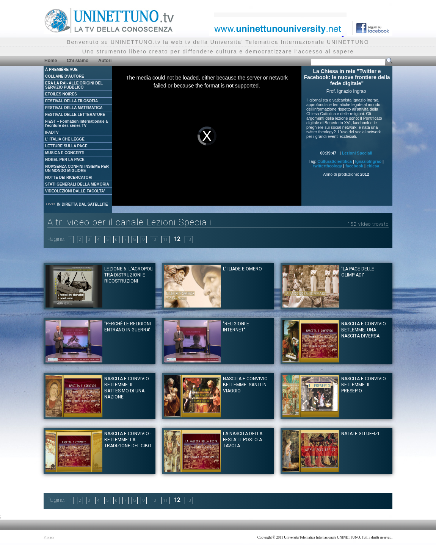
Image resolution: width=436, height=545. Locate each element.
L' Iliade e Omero (242, 269)
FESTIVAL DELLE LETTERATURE (75, 114)
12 (177, 239)
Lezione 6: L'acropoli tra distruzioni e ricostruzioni (129, 275)
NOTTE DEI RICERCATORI (69, 177)
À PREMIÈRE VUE (61, 69)
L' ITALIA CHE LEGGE (65, 139)
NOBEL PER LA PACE (65, 160)
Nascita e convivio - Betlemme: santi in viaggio (246, 385)
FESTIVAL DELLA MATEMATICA (74, 108)
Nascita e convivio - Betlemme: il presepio (364, 385)
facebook (354, 166)
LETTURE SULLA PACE (66, 146)
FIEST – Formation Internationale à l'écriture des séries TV (76, 123)
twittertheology (327, 166)
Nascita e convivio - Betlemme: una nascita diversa (364, 330)
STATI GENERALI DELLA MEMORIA (77, 184)
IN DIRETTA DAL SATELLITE (76, 204)
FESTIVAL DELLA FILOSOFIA (71, 101)
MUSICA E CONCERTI (65, 153)
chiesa (373, 166)
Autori (104, 60)
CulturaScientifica (334, 161)
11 (165, 239)
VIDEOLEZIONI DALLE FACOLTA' (75, 191)
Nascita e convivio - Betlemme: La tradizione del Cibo (127, 439)
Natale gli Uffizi (360, 433)
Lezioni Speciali (357, 153)
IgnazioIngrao (368, 161)
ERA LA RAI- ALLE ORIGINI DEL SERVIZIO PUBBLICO (74, 85)
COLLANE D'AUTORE (64, 76)
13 (189, 239)
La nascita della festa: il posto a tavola (242, 439)
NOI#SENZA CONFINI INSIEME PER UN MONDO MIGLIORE (77, 168)
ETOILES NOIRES (61, 94)
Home (50, 60)
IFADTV (52, 132)
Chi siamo (77, 60)
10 (154, 239)
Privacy (49, 537)
